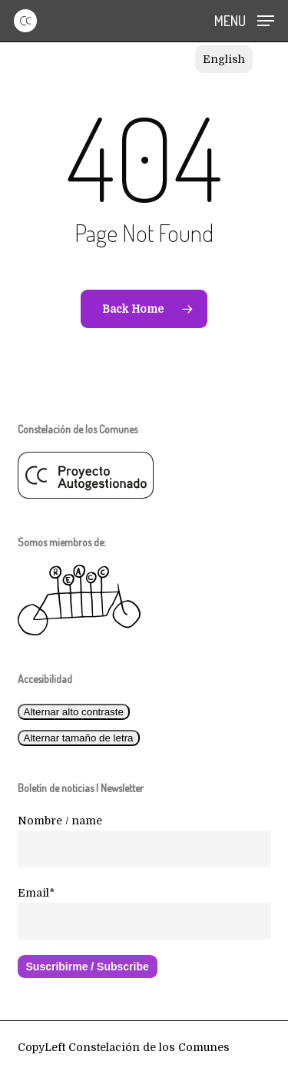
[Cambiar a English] (224, 59)
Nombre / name (60, 820)
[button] (244, 20)
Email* (36, 893)
